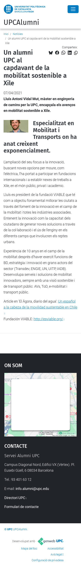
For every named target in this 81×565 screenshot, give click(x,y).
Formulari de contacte (21, 507)
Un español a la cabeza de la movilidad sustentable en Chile (40, 304)
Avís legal (56, 554)
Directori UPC (14, 498)
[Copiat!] (75, 53)
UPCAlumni (21, 22)
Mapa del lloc (29, 548)
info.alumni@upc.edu (32, 489)
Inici (6, 34)
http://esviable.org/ (48, 319)
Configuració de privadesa (48, 560)
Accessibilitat (55, 548)
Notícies (18, 34)
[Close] (73, 9)
